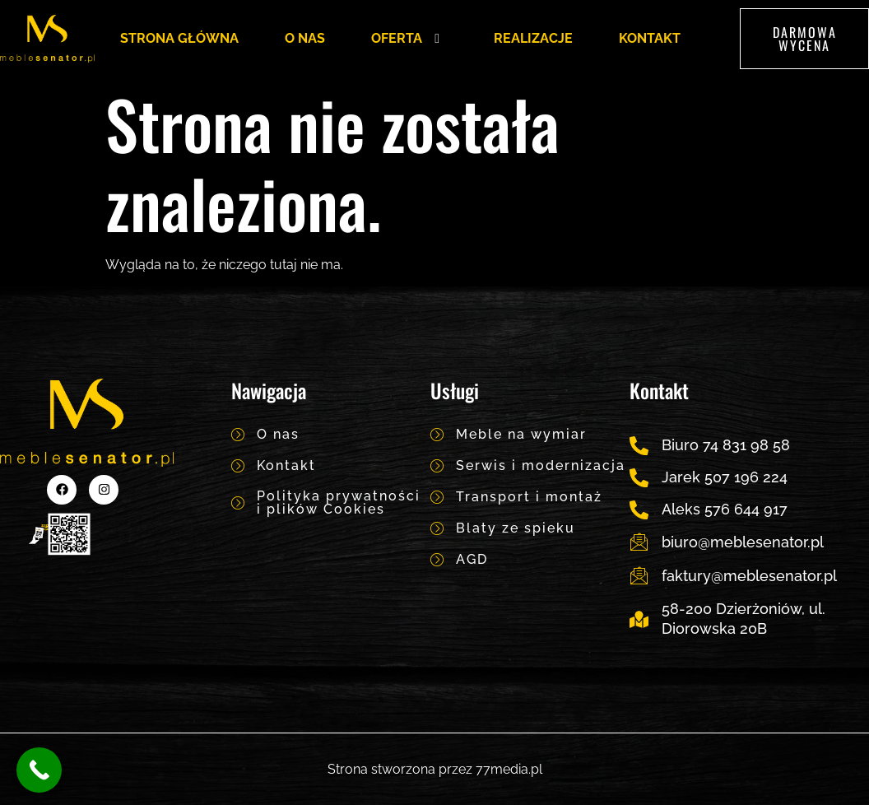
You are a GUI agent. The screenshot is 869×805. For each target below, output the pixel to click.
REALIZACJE (533, 38)
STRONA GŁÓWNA (179, 38)
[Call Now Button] (39, 770)
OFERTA (409, 38)
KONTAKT (650, 38)
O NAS (305, 38)
